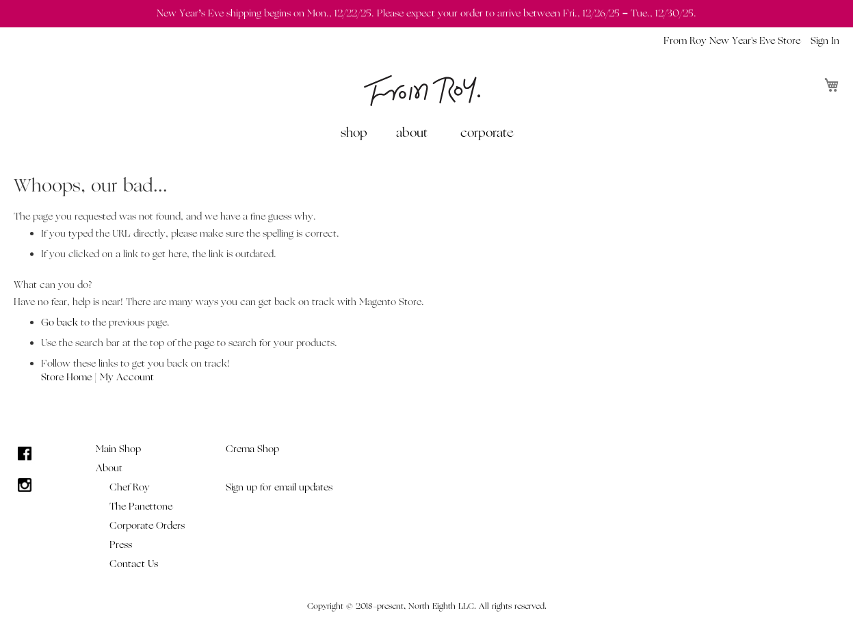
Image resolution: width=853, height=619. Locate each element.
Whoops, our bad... (91, 185)
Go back (59, 322)
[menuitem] (356, 133)
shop (354, 133)
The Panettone (140, 506)
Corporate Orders (147, 525)
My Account (127, 377)
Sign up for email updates (279, 487)
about (412, 133)
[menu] (426, 133)
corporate (486, 133)
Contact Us (133, 563)
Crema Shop (252, 449)
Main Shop (118, 449)
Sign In (825, 40)
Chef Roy (129, 487)
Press (120, 544)
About (109, 468)
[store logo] (422, 90)
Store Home (66, 377)
